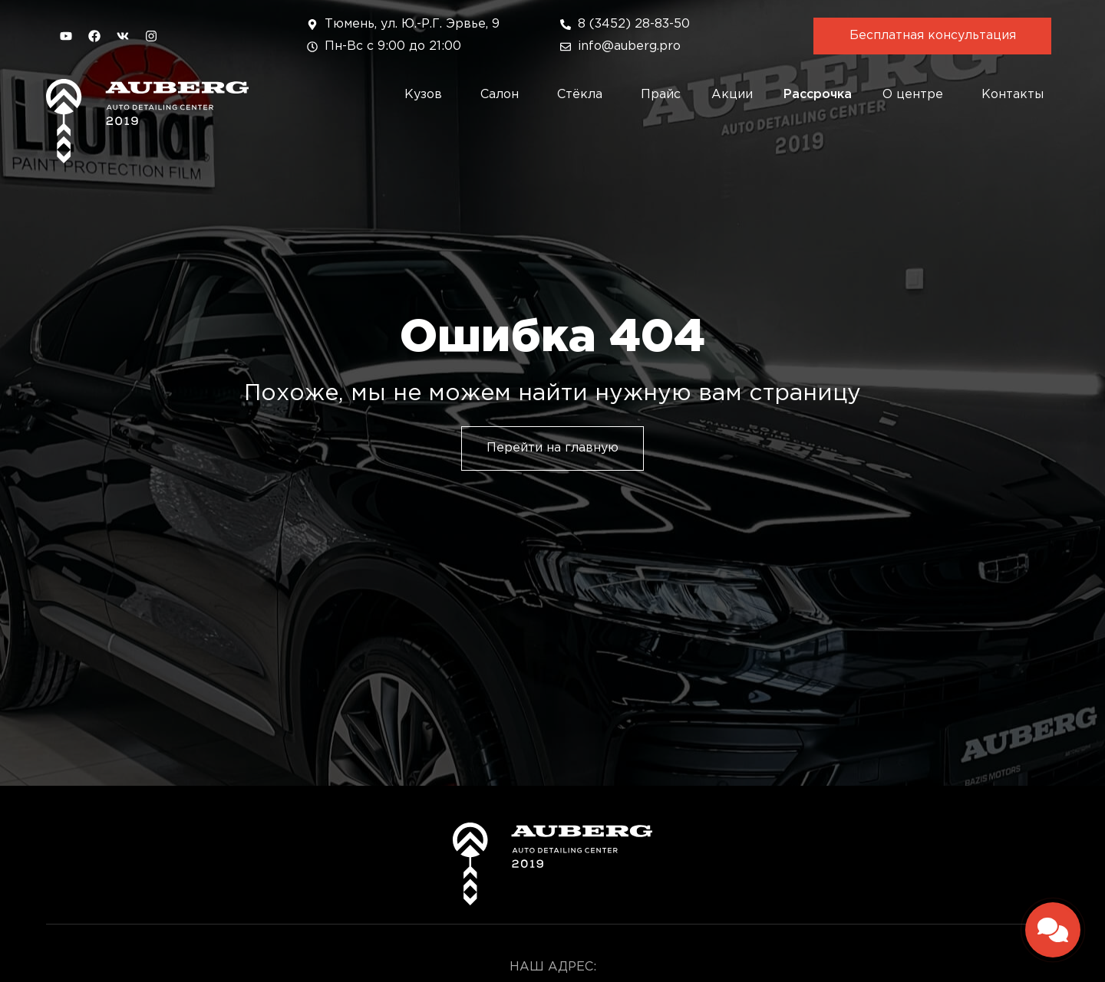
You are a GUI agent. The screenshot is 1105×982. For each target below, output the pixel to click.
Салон (503, 95)
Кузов (427, 95)
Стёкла (583, 95)
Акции (732, 94)
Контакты (1012, 94)
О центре (916, 95)
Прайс (661, 94)
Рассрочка (817, 94)
